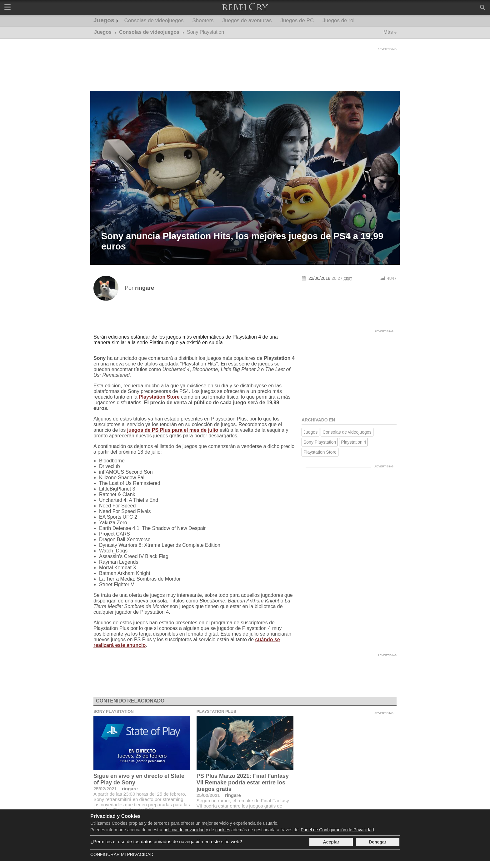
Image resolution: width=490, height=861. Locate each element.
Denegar (377, 841)
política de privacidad (184, 829)
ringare (130, 788)
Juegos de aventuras (247, 20)
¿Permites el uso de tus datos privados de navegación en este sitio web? (166, 841)
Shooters (203, 20)
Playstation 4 (353, 442)
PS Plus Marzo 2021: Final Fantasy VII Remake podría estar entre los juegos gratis (243, 782)
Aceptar (331, 841)
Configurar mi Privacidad (121, 854)
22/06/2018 (319, 278)
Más (388, 32)
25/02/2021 (105, 788)
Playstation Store (159, 397)
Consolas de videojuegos (154, 20)
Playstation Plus (216, 711)
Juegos (103, 20)
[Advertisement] (245, 67)
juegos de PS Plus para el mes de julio (172, 430)
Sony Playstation (319, 442)
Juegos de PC (297, 20)
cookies (222, 829)
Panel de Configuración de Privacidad (337, 829)
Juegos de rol (338, 20)
